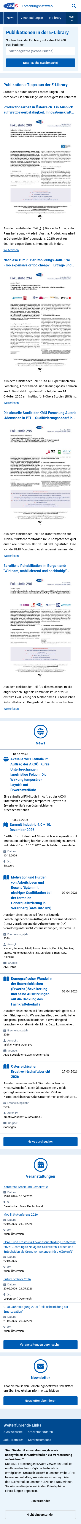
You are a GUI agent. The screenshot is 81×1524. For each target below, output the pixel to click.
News (10, 17)
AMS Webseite (12, 1432)
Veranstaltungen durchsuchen (40, 1344)
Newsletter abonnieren (40, 1400)
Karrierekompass (39, 1440)
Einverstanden (41, 1501)
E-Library (55, 17)
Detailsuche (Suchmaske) (40, 62)
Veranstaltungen (32, 17)
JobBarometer (13, 1440)
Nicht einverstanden (40, 1514)
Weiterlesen (11, 250)
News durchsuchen (41, 1141)
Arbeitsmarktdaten (40, 1432)
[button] (72, 18)
